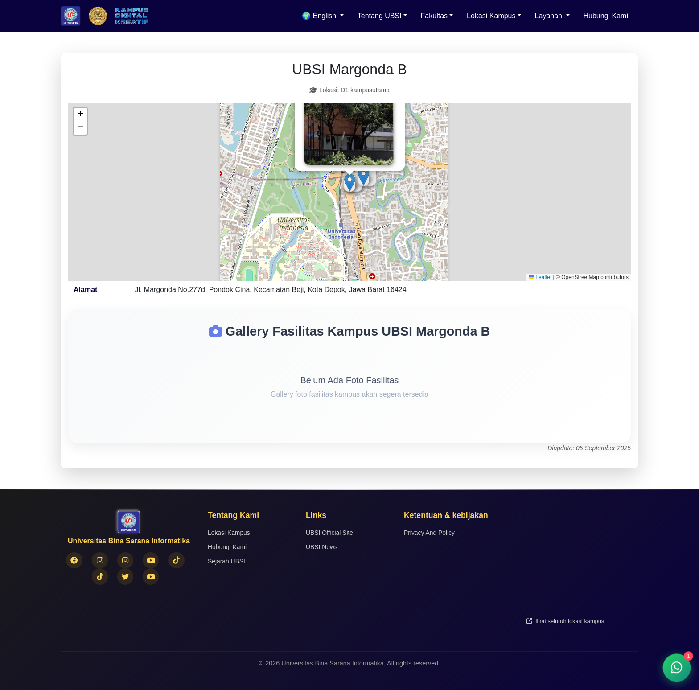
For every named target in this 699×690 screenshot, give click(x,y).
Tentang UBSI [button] (380, 16)
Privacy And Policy (430, 532)
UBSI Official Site (330, 532)
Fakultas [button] (434, 16)
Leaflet (540, 277)
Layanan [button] (549, 16)
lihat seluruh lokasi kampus (565, 621)
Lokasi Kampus (229, 532)
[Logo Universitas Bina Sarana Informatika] (98, 16)
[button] (363, 177)
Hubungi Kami (606, 16)
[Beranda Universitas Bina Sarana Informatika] (71, 16)
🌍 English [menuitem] (320, 16)
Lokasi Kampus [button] (491, 16)
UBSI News (322, 546)
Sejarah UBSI (227, 561)
